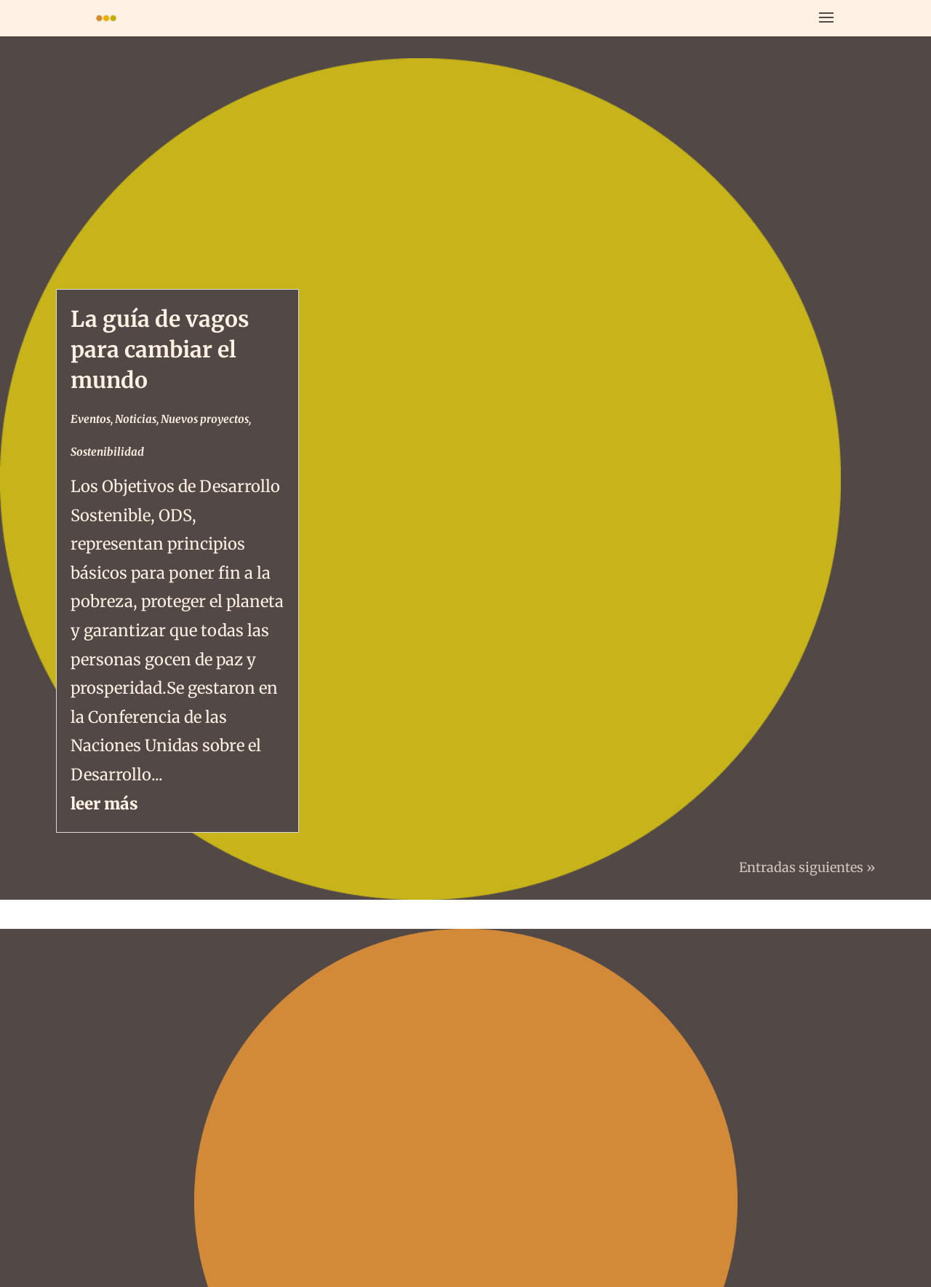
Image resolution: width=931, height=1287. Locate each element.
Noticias (135, 419)
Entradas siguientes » (807, 867)
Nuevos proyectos (205, 419)
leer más (104, 803)
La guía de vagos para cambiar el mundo (160, 349)
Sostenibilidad (107, 452)
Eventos (91, 419)
